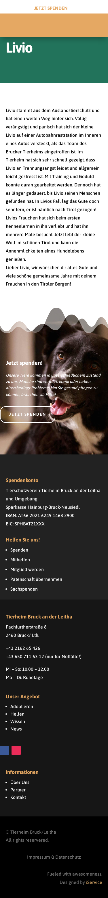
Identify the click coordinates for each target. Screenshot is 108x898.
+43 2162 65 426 (23, 648)
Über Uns (19, 782)
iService (94, 882)
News (16, 728)
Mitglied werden (27, 569)
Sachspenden (24, 588)
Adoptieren (21, 706)
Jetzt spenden (27, 414)
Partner (18, 789)
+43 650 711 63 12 (25, 656)
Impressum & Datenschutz (54, 857)
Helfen (17, 713)
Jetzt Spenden (51, 8)
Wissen (17, 721)
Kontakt (18, 797)
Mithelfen (20, 559)
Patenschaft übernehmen (36, 579)
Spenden (19, 549)
